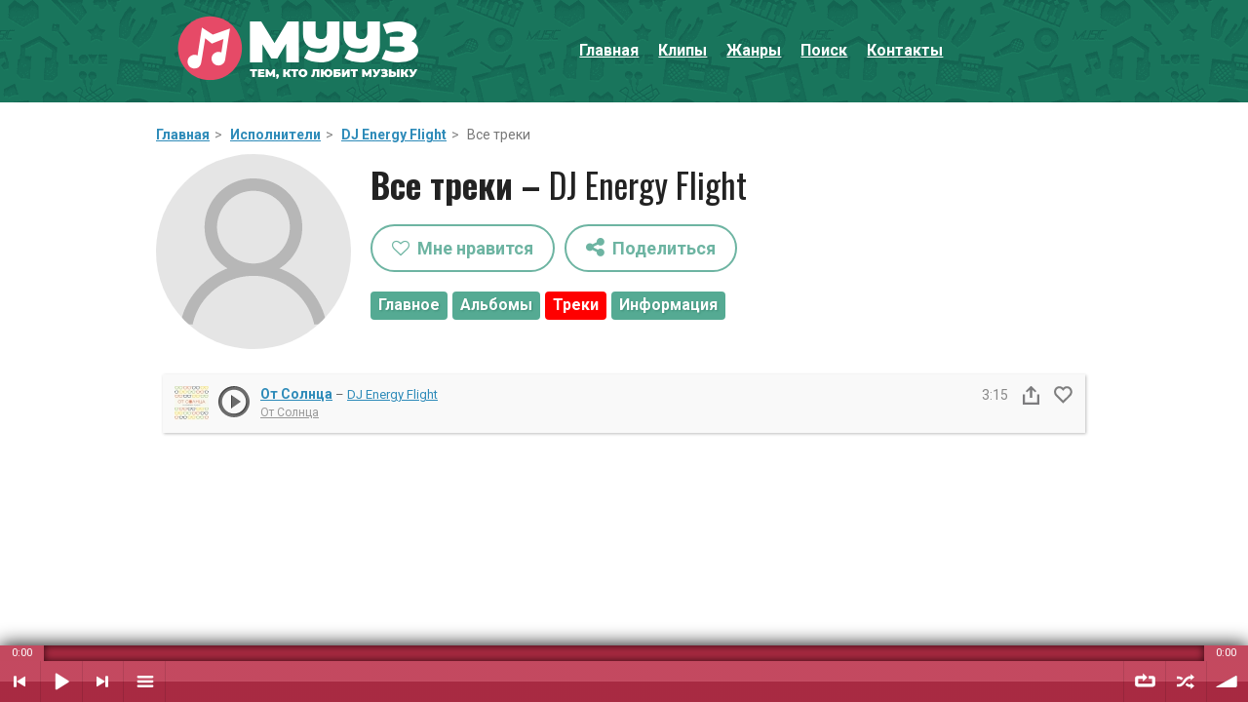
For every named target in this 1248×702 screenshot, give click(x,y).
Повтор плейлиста (1144, 681)
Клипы (682, 50)
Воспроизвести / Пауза (61, 681)
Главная (609, 50)
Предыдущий (20, 681)
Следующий (103, 681)
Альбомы (496, 304)
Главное (409, 304)
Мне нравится (462, 248)
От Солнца (296, 394)
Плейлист (144, 681)
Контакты (905, 50)
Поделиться (651, 247)
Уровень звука (1227, 681)
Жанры (753, 50)
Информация (668, 304)
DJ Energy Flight (394, 134)
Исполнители (275, 134)
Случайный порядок (1186, 681)
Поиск (823, 50)
